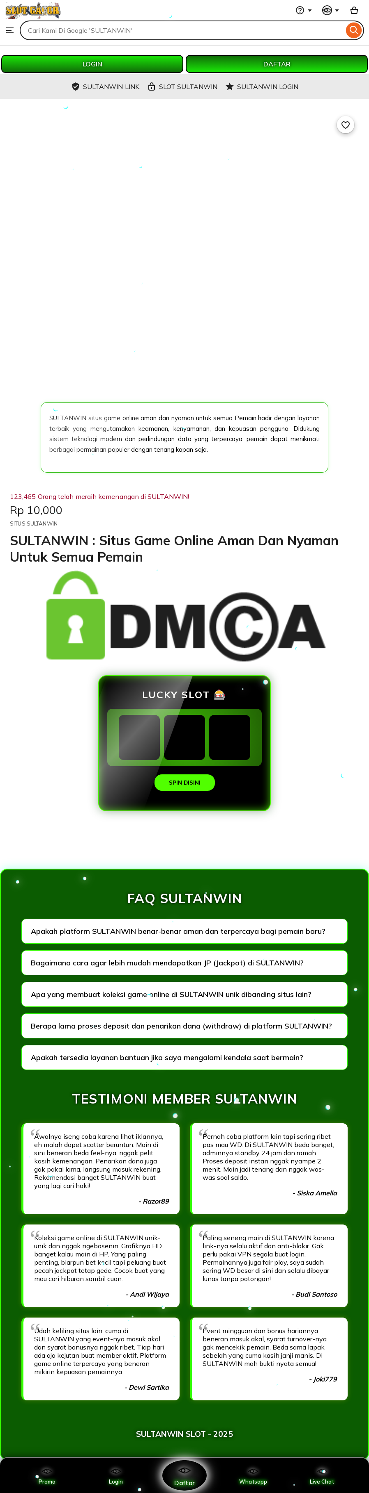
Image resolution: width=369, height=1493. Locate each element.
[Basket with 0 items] (354, 10)
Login (116, 1475)
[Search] (354, 30)
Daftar (184, 1475)
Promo (47, 1475)
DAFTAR (277, 64)
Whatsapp (253, 1475)
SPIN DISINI (185, 782)
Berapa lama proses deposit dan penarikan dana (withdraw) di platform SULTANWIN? (181, 1026)
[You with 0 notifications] (330, 10)
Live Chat (322, 1475)
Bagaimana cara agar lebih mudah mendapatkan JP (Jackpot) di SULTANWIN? (167, 962)
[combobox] (182, 30)
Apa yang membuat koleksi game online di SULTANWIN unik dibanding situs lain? (171, 994)
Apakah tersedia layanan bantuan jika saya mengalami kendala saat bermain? (167, 1057)
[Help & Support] (303, 10)
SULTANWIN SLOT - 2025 (184, 1434)
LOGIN (92, 64)
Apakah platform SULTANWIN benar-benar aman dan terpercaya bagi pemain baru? (178, 931)
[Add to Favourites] (345, 124)
